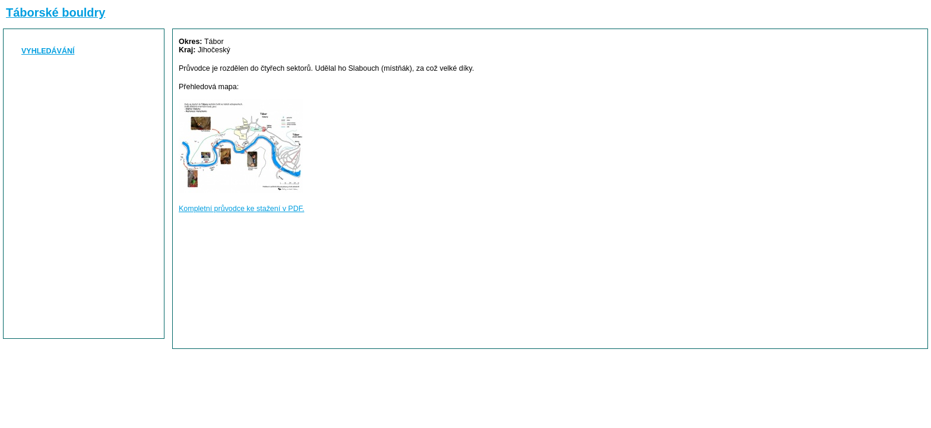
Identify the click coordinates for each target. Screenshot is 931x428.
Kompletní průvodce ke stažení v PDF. (241, 208)
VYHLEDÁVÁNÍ (47, 51)
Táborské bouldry (55, 12)
